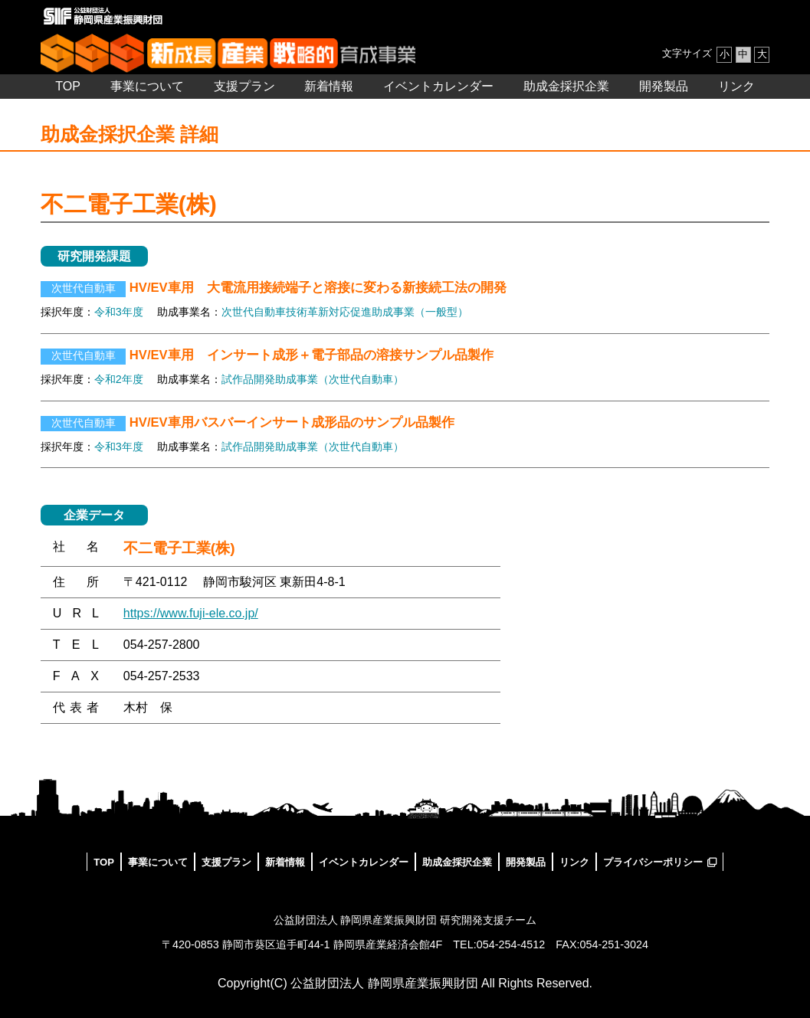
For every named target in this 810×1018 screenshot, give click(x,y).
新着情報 (328, 86)
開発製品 (663, 86)
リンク (736, 86)
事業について (147, 86)
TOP (67, 86)
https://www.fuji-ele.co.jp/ (190, 613)
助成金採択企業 (566, 86)
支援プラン (244, 86)
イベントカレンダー (438, 86)
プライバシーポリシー (653, 862)
